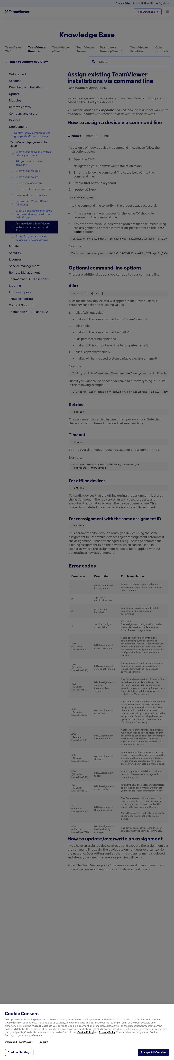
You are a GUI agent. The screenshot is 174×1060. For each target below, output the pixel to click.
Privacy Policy (107, 1032)
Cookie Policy (85, 1032)
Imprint (44, 1041)
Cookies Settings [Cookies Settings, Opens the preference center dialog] (19, 1052)
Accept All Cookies (153, 1052)
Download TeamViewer (19, 1041)
